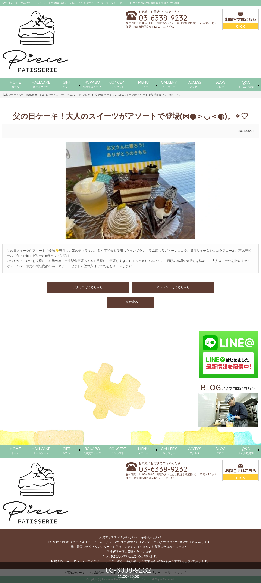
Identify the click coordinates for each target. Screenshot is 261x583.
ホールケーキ (41, 84)
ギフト (66, 84)
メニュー (143, 84)
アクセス (194, 84)
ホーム (15, 84)
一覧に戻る (130, 302)
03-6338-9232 (163, 18)
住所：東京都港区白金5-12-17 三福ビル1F (151, 26)
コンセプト (117, 84)
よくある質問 (246, 84)
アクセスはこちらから (88, 287)
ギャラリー (169, 84)
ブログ (220, 84)
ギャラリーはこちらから (173, 287)
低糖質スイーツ (92, 84)
